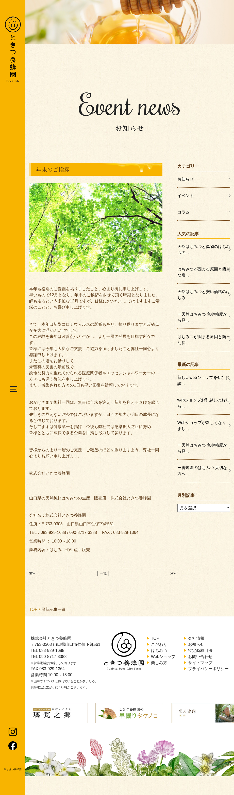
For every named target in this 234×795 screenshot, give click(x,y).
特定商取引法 (200, 650)
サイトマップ (200, 663)
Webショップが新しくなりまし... (201, 425)
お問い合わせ (200, 656)
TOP (33, 609)
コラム (183, 212)
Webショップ (163, 656)
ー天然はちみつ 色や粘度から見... (202, 317)
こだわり (159, 644)
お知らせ (185, 179)
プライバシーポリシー (208, 669)
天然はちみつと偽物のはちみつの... (203, 249)
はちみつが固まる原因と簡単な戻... (203, 272)
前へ (32, 573)
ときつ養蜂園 (14, 769)
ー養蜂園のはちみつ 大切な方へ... (202, 471)
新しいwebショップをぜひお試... (203, 380)
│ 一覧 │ (103, 573)
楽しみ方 (159, 663)
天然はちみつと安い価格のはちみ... (203, 294)
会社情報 (196, 638)
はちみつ (159, 650)
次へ (173, 573)
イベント (185, 195)
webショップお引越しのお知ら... (203, 403)
